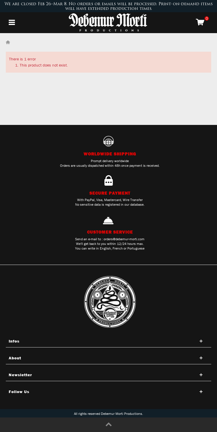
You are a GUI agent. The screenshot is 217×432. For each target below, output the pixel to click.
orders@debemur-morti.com (124, 239)
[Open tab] (108, 341)
